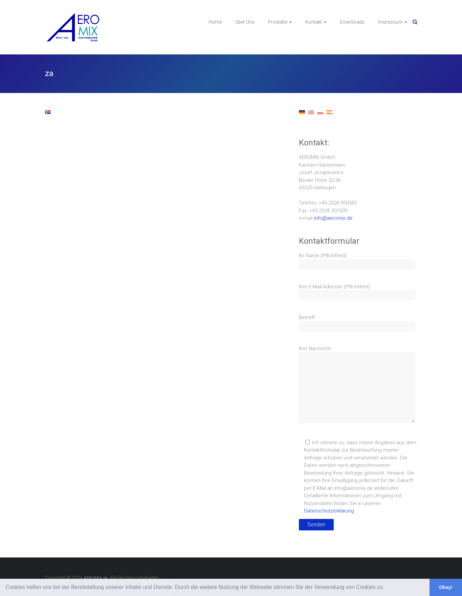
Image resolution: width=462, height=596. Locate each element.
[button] (387, 588)
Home (215, 22)
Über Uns (245, 22)
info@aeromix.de (333, 218)
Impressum (390, 22)
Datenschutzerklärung (329, 511)
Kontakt (313, 22)
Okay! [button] (446, 587)
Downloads (352, 22)
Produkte (277, 22)
